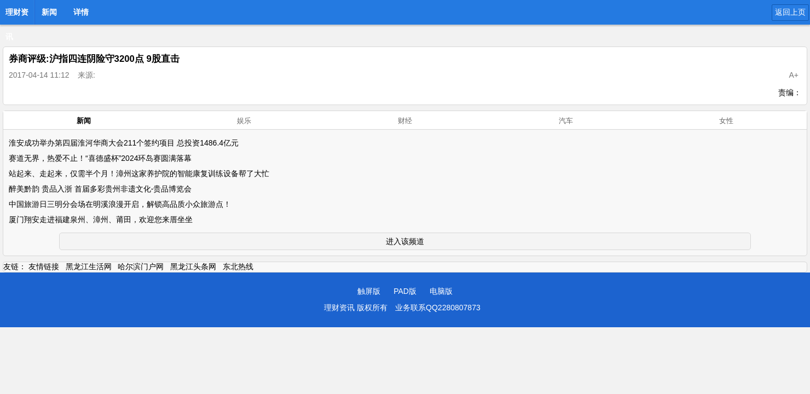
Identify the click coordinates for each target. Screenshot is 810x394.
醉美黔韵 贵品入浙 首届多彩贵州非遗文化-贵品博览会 (100, 188)
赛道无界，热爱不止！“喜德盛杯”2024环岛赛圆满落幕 (100, 158)
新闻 (49, 12)
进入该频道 (405, 241)
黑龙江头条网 (193, 266)
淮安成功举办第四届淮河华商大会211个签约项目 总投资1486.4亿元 (124, 142)
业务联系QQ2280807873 (438, 307)
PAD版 (405, 291)
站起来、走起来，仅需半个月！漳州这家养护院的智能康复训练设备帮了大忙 (139, 173)
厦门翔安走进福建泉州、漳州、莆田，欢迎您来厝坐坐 (101, 219)
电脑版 (441, 291)
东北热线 (238, 266)
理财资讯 (16, 15)
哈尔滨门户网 (141, 266)
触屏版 (368, 291)
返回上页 (790, 12)
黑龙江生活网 (89, 266)
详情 (81, 12)
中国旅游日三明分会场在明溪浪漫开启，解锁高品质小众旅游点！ (120, 204)
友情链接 (43, 266)
